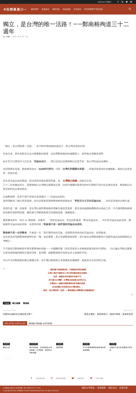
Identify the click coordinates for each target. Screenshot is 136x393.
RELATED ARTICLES (15, 323)
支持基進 (77, 9)
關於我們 (35, 9)
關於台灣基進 (88, 387)
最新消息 (56, 9)
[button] (130, 9)
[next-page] (8, 358)
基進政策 (45, 9)
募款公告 (6, 347)
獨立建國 (16, 303)
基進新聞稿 (33, 344)
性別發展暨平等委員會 (93, 9)
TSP (8, 36)
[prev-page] (4, 358)
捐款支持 (112, 387)
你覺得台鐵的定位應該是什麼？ (18, 314)
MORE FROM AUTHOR (40, 323)
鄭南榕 (26, 303)
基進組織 (66, 9)
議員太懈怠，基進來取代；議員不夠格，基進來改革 (108, 314)
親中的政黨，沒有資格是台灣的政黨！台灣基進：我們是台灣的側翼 (40, 350)
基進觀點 (6, 344)
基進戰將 (101, 387)
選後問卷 (59, 347)
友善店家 (123, 387)
